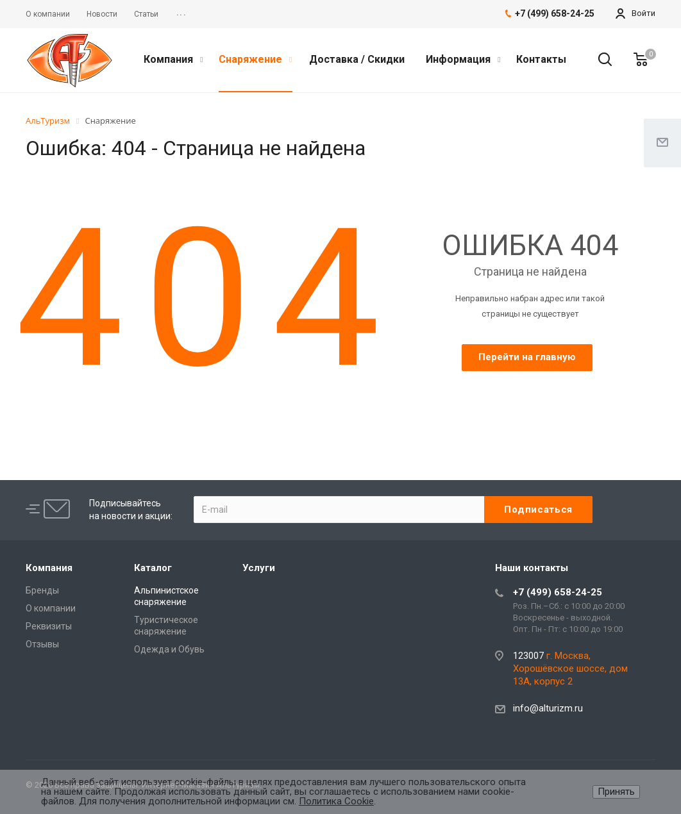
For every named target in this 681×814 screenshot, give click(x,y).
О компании (51, 608)
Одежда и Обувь (169, 649)
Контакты (541, 59)
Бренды (42, 590)
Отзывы (42, 644)
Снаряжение (255, 59)
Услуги (258, 568)
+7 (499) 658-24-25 (557, 592)
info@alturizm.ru (548, 708)
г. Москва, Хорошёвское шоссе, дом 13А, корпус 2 (570, 668)
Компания (173, 59)
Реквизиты (49, 626)
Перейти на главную (527, 357)
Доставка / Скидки (357, 59)
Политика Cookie (336, 801)
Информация (463, 59)
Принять (616, 791)
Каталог (153, 568)
